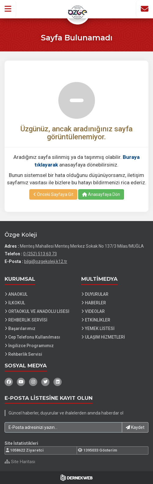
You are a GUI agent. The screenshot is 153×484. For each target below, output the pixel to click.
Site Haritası (20, 461)
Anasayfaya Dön (101, 194)
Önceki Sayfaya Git (53, 194)
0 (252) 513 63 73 (40, 253)
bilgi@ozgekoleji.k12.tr (45, 261)
